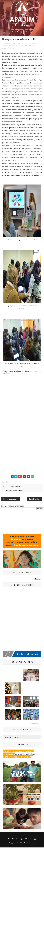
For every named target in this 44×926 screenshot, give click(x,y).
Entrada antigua (34, 499)
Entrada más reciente (10, 499)
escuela (5, 46)
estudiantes (13, 46)
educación (31, 43)
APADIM (17, 43)
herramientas (23, 46)
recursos (14, 48)
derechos (24, 43)
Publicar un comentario (14, 491)
